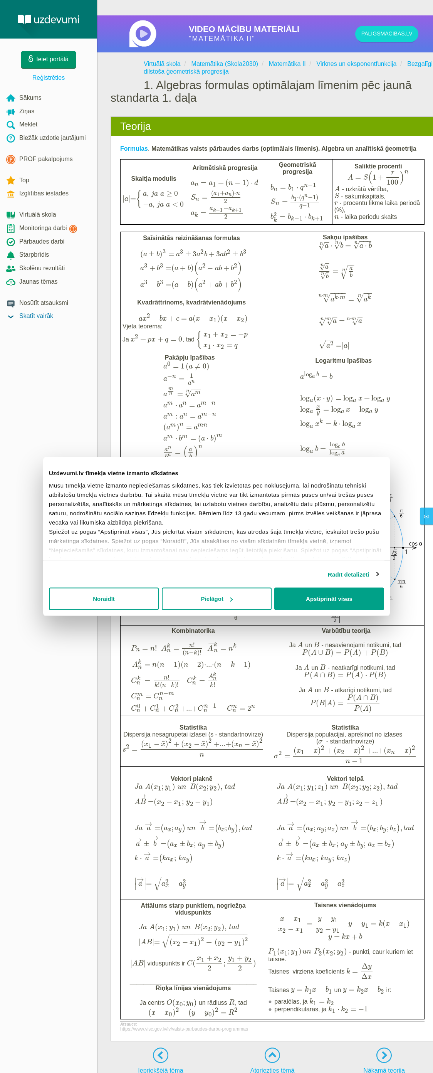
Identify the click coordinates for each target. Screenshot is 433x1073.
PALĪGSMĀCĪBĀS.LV (385, 33)
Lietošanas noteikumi (270, 1061)
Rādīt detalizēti (348, 574)
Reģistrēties (48, 77)
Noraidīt (104, 598)
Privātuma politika (316, 1061)
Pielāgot (217, 598)
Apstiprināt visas (329, 598)
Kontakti (234, 1061)
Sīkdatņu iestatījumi (361, 1061)
